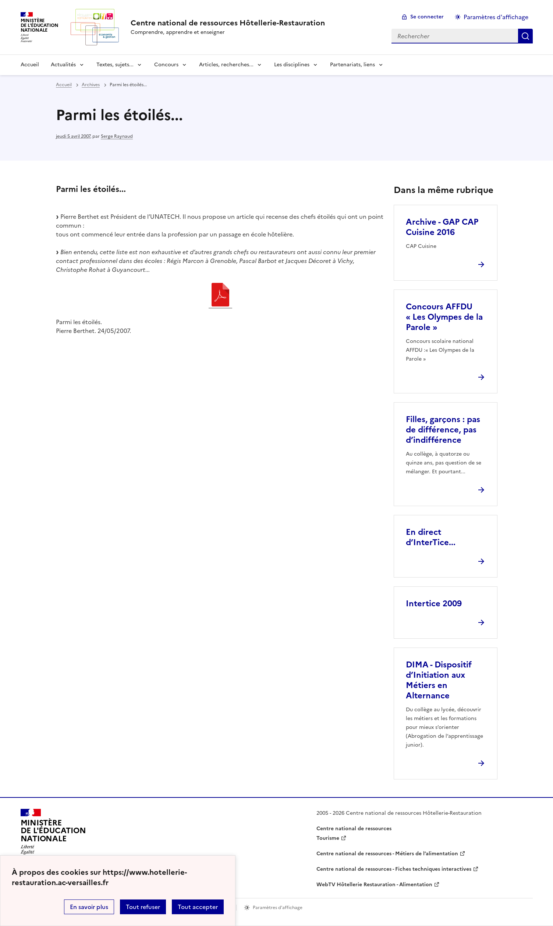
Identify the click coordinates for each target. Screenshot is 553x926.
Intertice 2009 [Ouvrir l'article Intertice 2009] (434, 603)
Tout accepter (198, 906)
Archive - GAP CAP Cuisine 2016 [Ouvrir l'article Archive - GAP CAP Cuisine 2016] (442, 227)
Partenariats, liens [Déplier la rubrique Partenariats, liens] (352, 65)
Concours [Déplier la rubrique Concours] (166, 65)
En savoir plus (89, 906)
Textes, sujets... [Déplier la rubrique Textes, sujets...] (115, 65)
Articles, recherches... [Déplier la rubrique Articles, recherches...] (226, 65)
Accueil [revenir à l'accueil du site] (30, 65)
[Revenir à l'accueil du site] (53, 834)
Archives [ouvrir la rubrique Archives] (91, 84)
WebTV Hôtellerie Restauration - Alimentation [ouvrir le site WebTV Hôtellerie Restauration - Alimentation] (374, 884)
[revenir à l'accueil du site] (228, 23)
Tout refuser (143, 906)
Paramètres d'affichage (496, 17)
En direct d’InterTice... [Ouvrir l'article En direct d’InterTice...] (430, 537)
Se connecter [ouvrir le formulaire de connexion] (427, 17)
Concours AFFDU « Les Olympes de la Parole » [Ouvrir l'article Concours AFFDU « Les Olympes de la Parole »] (444, 317)
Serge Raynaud (117, 136)
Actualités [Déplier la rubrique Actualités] (63, 65)
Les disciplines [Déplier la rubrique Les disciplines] (291, 65)
